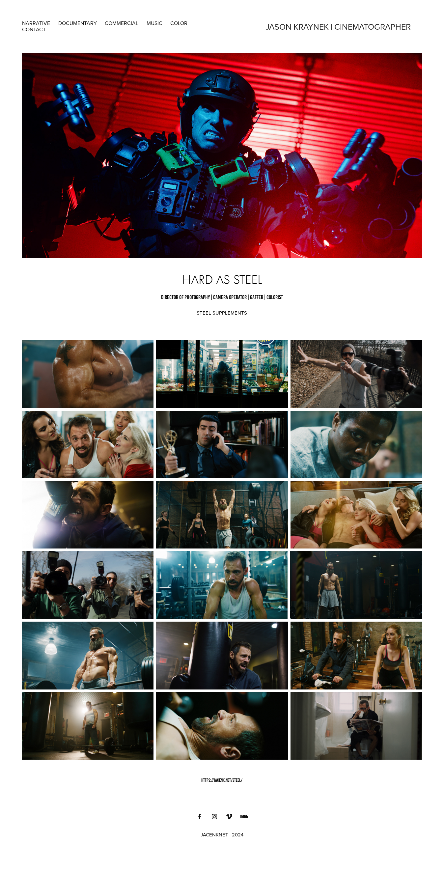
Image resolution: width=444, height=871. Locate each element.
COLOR (178, 23)
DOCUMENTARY (77, 23)
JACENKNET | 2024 (222, 834)
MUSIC (154, 23)
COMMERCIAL (121, 23)
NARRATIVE (36, 23)
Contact (34, 29)
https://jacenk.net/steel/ (221, 780)
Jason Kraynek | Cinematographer (338, 26)
